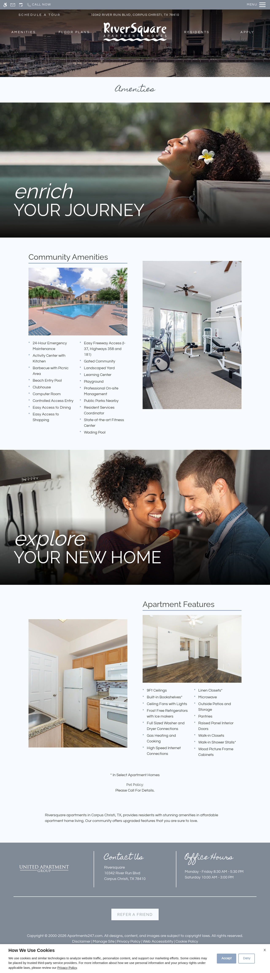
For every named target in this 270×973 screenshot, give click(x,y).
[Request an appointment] (21, 4)
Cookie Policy (187, 941)
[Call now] (38, 4)
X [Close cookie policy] (265, 950)
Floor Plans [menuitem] (74, 32)
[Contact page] (13, 4)
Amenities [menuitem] (23, 32)
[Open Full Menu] (256, 4)
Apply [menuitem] (247, 32)
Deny (246, 958)
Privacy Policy (128, 941)
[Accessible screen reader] (5, 4)
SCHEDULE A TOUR (40, 14)
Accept (226, 958)
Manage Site (104, 941)
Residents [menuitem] (196, 32)
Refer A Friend (135, 914)
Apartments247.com (85, 936)
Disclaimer (81, 941)
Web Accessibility (158, 941)
